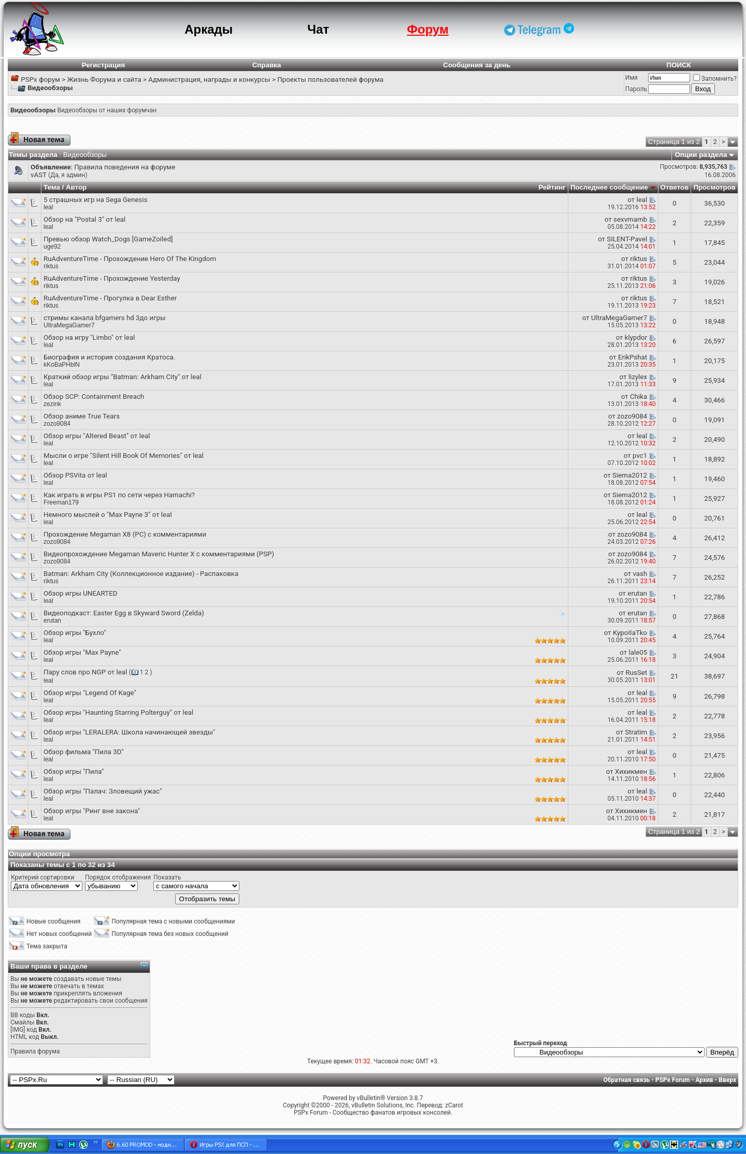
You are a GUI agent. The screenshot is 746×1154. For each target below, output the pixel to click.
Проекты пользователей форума (330, 79)
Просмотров (714, 187)
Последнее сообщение (609, 187)
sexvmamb (630, 219)
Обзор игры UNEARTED (81, 593)
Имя (631, 77)
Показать (167, 877)
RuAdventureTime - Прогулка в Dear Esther (110, 298)
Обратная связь (627, 1080)
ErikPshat (632, 357)
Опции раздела (701, 154)
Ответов (675, 187)
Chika (638, 396)
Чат (318, 29)
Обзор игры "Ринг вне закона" (92, 811)
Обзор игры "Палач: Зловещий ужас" (103, 791)
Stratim (636, 732)
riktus (51, 266)
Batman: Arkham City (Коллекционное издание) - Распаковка (141, 574)
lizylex (637, 377)
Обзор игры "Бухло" (75, 633)
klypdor (636, 337)
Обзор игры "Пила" (74, 771)
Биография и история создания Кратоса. (109, 357)
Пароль (636, 89)
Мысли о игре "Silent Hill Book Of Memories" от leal (124, 455)
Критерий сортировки (42, 877)
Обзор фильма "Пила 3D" (84, 752)
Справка (266, 65)
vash (640, 574)
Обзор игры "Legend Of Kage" (90, 693)
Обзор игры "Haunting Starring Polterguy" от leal (118, 712)
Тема (52, 187)
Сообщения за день (476, 65)
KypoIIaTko (630, 633)
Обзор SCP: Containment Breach (94, 396)
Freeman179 (61, 502)
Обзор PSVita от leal (75, 475)
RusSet (636, 672)
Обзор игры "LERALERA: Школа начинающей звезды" (129, 732)
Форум (428, 29)
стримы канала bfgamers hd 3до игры (105, 318)
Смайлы (22, 1022)
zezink (52, 404)
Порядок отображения (118, 877)
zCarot (454, 1105)
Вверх (727, 1080)
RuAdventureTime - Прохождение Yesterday (112, 278)
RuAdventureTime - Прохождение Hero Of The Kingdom (130, 259)
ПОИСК (679, 65)
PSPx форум (40, 79)
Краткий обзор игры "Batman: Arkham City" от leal (123, 377)
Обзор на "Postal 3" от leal (84, 219)
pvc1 (640, 455)
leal (48, 207)
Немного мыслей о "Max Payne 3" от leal (108, 514)
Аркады (208, 29)
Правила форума (35, 1051)
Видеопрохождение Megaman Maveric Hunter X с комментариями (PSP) (159, 554)
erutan (637, 593)
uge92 (52, 246)
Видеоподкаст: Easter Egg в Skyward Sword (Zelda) (124, 613)
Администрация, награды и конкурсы (209, 79)
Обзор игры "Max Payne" (82, 652)
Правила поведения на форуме (124, 167)
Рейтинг (552, 187)
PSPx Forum (672, 1080)
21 (674, 676)
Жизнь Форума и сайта (104, 79)
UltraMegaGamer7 (69, 325)
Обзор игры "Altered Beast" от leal (97, 436)
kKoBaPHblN (62, 364)
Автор (76, 187)
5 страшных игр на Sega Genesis (96, 200)
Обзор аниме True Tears (82, 416)
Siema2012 (629, 475)
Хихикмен (631, 771)
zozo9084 (57, 423)
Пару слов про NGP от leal (85, 672)
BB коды (22, 1015)
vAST (39, 175)
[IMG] (17, 1029)
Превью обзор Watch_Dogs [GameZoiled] (108, 239)
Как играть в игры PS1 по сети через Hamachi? (119, 495)
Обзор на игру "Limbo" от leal (89, 337)
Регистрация (103, 65)
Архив (704, 1080)
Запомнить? (715, 78)
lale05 (637, 652)
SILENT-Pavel (627, 239)
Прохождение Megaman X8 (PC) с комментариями (125, 534)
